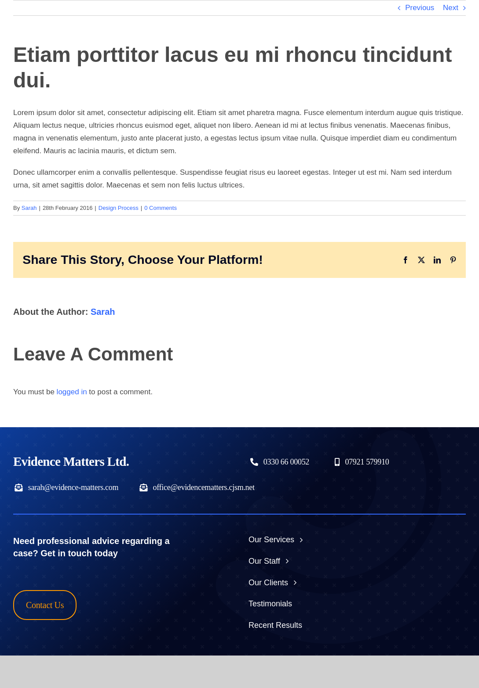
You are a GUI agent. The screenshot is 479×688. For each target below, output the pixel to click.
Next (450, 8)
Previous (419, 8)
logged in (72, 392)
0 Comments (160, 208)
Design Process (119, 208)
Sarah (29, 208)
